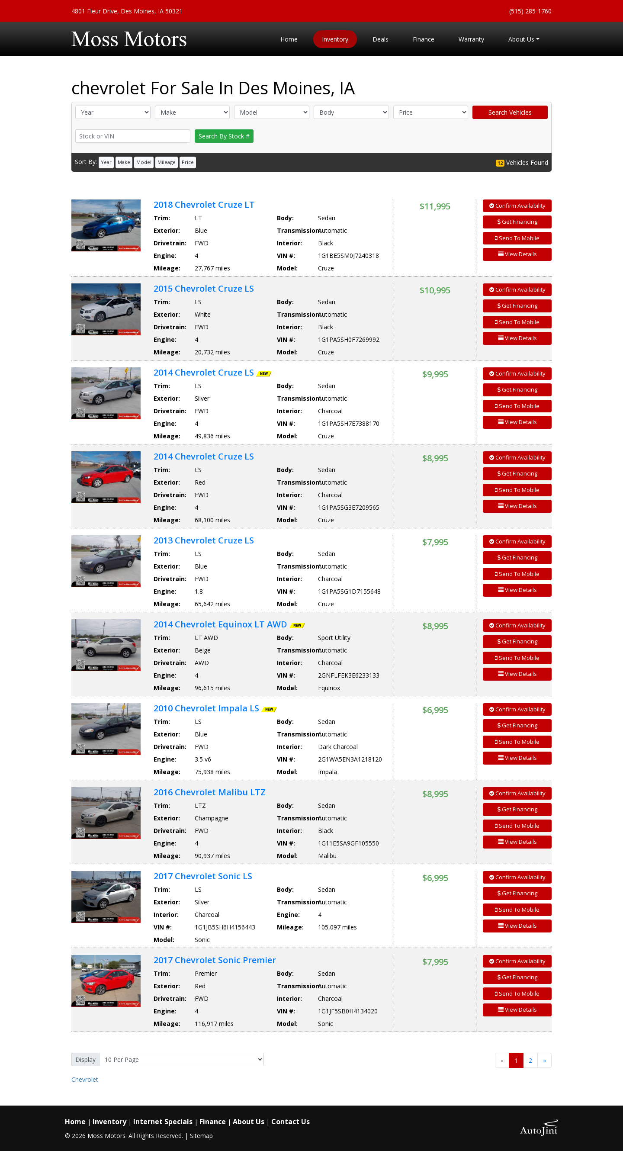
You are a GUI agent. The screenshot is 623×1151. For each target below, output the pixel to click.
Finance (212, 1121)
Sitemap (201, 1136)
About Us (248, 1121)
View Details (517, 254)
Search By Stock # (224, 136)
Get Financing (517, 221)
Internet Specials (163, 1121)
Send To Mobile (517, 238)
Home (75, 1121)
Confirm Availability (517, 205)
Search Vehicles (510, 112)
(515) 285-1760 (530, 11)
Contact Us (290, 1121)
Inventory (109, 1121)
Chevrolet (84, 1079)
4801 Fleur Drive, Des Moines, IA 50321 (127, 11)
